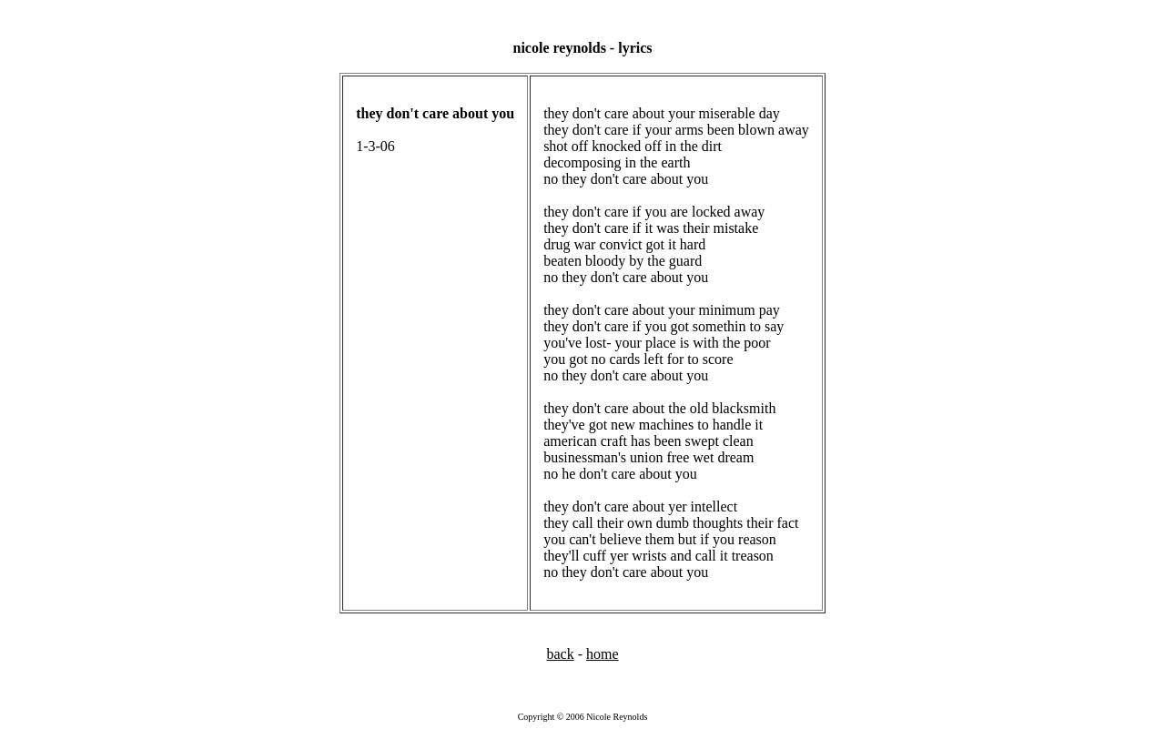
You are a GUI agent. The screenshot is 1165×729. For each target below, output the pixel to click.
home (602, 654)
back (559, 654)
